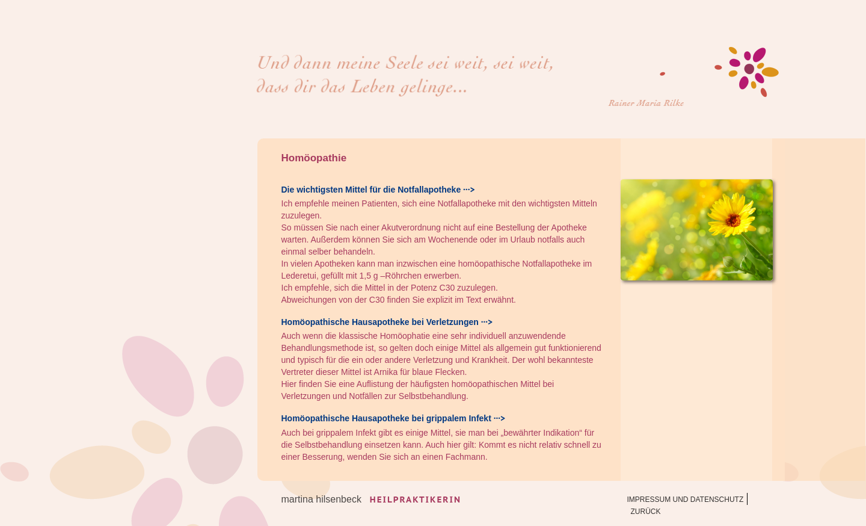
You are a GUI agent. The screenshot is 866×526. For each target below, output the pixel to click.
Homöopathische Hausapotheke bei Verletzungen (380, 322)
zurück (646, 511)
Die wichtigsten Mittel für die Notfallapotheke (371, 189)
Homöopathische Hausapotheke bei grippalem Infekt (386, 418)
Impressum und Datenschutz (685, 499)
